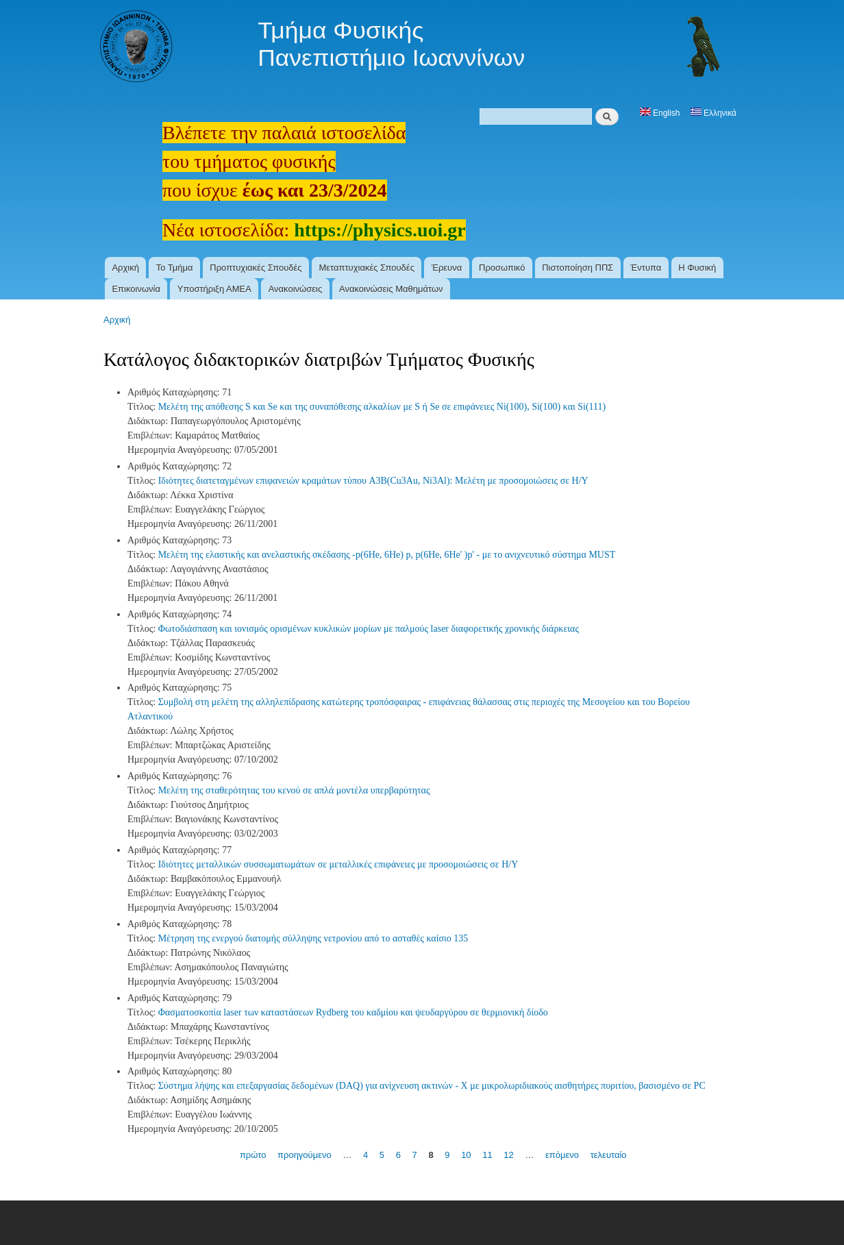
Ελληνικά (713, 113)
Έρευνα (447, 267)
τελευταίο (609, 1155)
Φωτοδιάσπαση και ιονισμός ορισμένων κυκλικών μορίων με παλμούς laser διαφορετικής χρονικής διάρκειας (368, 629)
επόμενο (562, 1155)
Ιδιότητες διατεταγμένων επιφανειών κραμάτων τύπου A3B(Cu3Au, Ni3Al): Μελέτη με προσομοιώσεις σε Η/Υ (373, 481)
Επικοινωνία (136, 289)
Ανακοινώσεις (296, 289)
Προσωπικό (502, 267)
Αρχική (125, 267)
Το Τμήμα (174, 267)
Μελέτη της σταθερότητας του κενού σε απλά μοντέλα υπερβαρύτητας (294, 790)
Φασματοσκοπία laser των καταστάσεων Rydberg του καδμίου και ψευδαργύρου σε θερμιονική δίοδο (353, 1012)
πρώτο (253, 1155)
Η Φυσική (697, 267)
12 (508, 1155)
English (660, 113)
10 (466, 1155)
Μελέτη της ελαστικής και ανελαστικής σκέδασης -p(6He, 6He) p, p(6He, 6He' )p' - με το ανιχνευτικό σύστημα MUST (387, 555)
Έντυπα (645, 267)
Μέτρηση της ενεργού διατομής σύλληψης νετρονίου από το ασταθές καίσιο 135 (313, 938)
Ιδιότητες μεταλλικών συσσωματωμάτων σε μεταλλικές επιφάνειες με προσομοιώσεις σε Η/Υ (338, 864)
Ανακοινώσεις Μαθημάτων (391, 289)
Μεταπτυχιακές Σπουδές (366, 267)
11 (487, 1155)
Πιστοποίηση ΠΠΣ (577, 267)
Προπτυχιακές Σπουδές (255, 267)
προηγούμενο (304, 1155)
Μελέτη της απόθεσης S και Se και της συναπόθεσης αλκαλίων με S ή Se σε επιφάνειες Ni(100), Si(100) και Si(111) (382, 407)
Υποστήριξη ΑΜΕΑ (214, 289)
